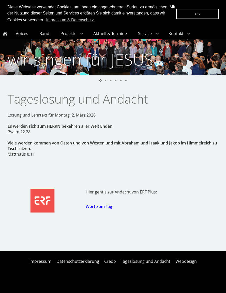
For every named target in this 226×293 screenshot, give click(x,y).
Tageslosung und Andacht (145, 266)
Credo (110, 266)
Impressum (40, 266)
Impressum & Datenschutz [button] (70, 20)
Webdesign (186, 266)
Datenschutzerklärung (77, 266)
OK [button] (197, 14)
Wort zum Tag (99, 212)
